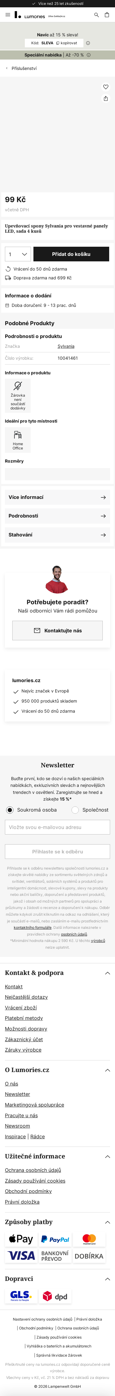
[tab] (57, 1011)
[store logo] (43, 14)
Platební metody (24, 1018)
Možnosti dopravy (26, 1028)
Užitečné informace (35, 1156)
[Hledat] (97, 14)
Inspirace (15, 1136)
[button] (105, 87)
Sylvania (66, 346)
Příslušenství (24, 68)
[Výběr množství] (18, 254)
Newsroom (17, 1125)
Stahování (20, 535)
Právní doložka (22, 1201)
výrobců (98, 940)
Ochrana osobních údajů (33, 1170)
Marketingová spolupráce (34, 1104)
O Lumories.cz (27, 1070)
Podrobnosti (23, 516)
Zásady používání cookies (35, 1180)
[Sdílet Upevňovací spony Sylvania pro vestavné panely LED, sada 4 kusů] (105, 98)
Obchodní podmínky (28, 1191)
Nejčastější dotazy (26, 997)
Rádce (37, 1136)
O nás (11, 1083)
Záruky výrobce (23, 1049)
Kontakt (14, 986)
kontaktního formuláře (33, 927)
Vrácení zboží (21, 1007)
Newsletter (17, 1094)
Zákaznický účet (24, 1039)
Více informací (26, 497)
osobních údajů (74, 934)
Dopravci (19, 1278)
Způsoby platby (29, 1222)
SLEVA (54, 42)
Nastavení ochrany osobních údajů (42, 1319)
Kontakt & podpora (34, 973)
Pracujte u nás (21, 1115)
